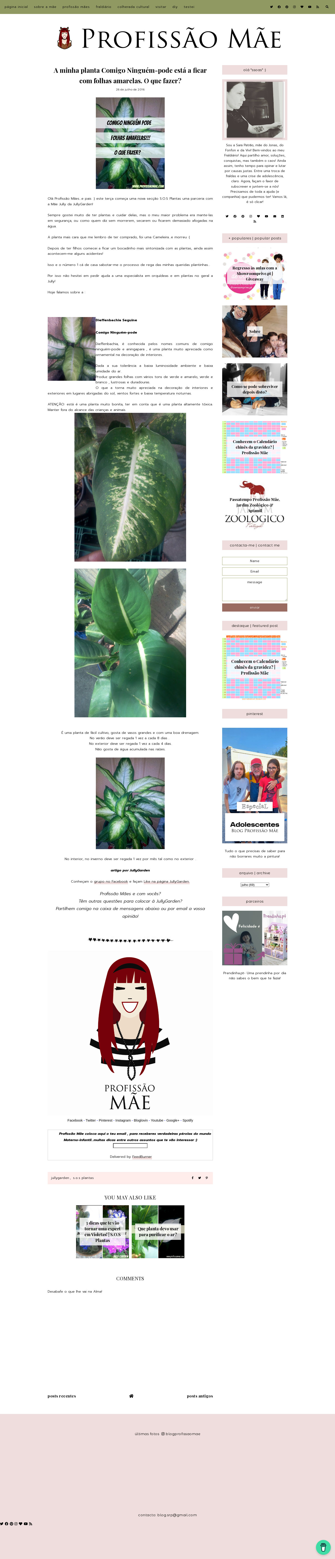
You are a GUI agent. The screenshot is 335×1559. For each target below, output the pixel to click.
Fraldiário (103, 6)
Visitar (160, 6)
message (254, 589)
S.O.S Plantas (83, 1177)
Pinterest (105, 1120)
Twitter (91, 1120)
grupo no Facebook (111, 881)
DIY (175, 6)
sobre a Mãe (45, 6)
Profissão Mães (76, 6)
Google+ (172, 1120)
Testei (189, 6)
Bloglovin (141, 1120)
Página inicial (16, 6)
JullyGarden (60, 1177)
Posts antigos (200, 1395)
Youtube (157, 1120)
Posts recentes (62, 1395)
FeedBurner (142, 1156)
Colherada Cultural (133, 6)
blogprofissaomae (181, 1434)
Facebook (75, 1120)
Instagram (123, 1120)
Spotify (188, 1120)
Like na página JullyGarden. (167, 881)
